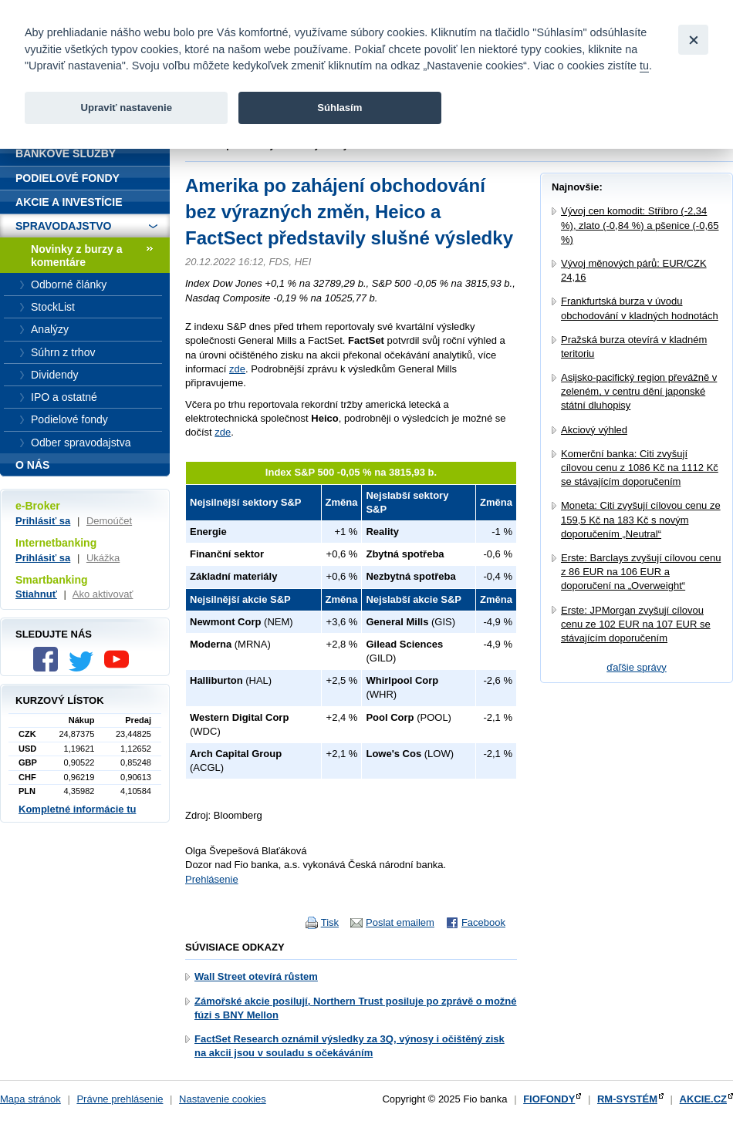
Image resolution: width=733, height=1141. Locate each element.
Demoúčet (109, 521)
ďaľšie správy (636, 667)
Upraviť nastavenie (126, 107)
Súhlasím (339, 107)
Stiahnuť (36, 594)
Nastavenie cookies (222, 1099)
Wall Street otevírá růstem (256, 976)
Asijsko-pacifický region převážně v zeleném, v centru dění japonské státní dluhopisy (639, 391)
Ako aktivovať (103, 594)
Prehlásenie (211, 879)
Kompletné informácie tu (77, 809)
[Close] (693, 40)
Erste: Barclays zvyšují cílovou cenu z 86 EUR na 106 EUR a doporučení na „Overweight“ (641, 571)
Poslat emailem (400, 922)
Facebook (483, 922)
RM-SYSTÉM (627, 1099)
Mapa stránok (30, 1099)
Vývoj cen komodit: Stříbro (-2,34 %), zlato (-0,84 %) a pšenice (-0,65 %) (639, 224)
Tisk (330, 922)
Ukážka (103, 558)
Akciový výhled (594, 430)
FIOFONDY (549, 1099)
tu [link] (644, 65)
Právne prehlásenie (119, 1099)
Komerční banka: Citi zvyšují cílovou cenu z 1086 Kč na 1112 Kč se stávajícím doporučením (639, 467)
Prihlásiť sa (42, 521)
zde (237, 369)
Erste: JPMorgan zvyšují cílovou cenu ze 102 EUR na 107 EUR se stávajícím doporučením (636, 624)
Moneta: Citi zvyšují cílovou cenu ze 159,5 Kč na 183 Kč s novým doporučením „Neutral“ (641, 519)
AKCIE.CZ (703, 1099)
